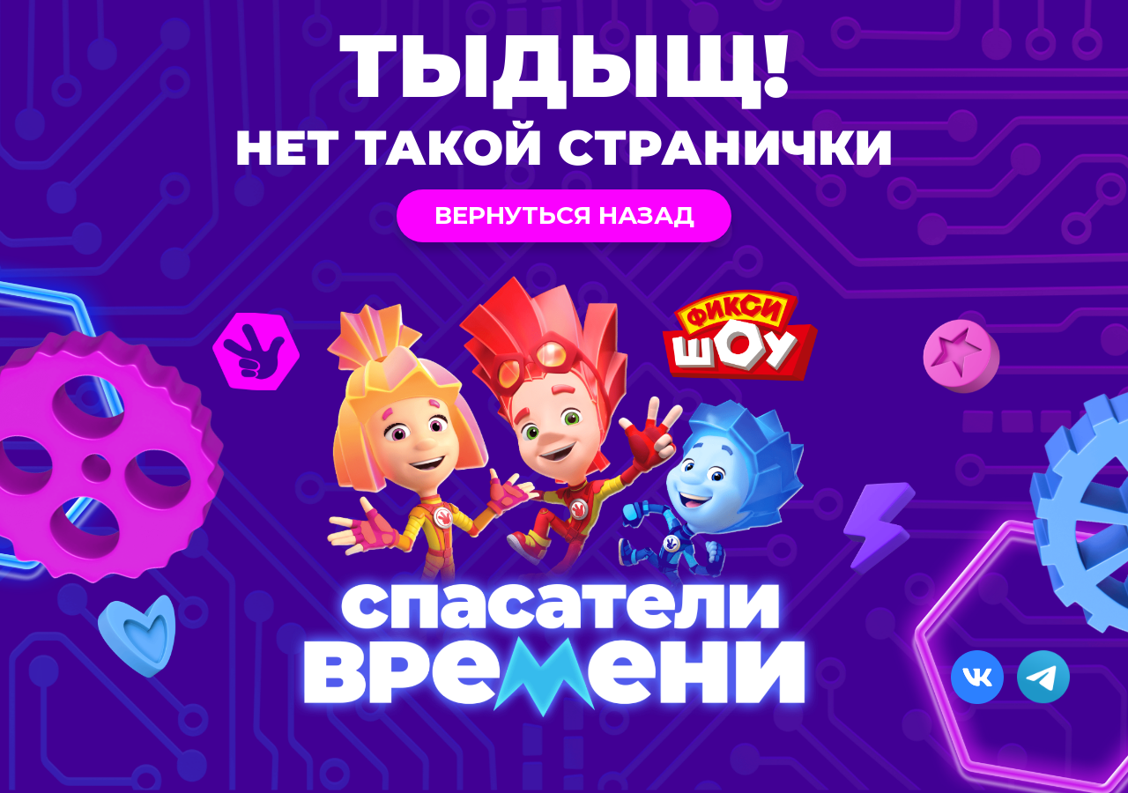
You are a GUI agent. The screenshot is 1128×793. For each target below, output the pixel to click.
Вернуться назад (564, 215)
